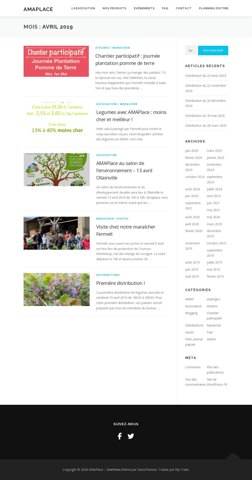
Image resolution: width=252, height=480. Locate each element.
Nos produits (114, 8)
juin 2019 (191, 269)
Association (106, 104)
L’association (83, 8)
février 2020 (193, 231)
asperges (213, 299)
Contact (184, 8)
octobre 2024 (194, 177)
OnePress (114, 469)
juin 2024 (191, 196)
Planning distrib (213, 8)
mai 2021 (213, 210)
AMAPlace (38, 9)
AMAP (189, 299)
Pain (210, 332)
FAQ (165, 8)
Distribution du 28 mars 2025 (206, 125)
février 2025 (193, 158)
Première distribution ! (120, 283)
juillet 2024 (214, 189)
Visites (122, 218)
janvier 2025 (215, 158)
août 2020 (192, 217)
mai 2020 (213, 217)
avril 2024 (213, 196)
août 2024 (192, 189)
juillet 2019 (214, 262)
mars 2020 (214, 224)
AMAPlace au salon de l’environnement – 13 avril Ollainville (124, 170)
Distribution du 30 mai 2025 (205, 116)
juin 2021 (213, 203)
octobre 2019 (216, 243)
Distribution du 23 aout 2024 (205, 75)
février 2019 (215, 276)
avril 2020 (192, 224)
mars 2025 (214, 150)
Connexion (192, 367)
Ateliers (102, 47)
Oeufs (189, 332)
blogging (191, 313)
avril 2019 (192, 276)
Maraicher (121, 47)
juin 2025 (191, 150)
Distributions (108, 275)
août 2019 (192, 262)
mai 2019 (213, 269)
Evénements (144, 8)
